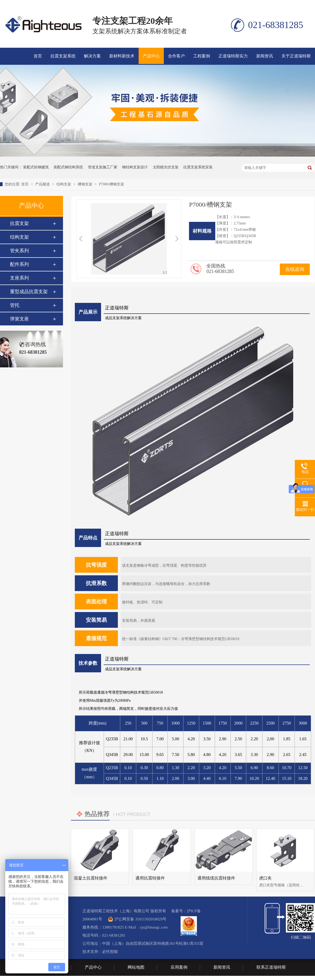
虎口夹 (265, 878)
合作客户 (176, 56)
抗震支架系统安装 (198, 167)
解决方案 (92, 56)
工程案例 (201, 56)
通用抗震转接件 (150, 878)
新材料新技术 (121, 56)
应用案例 (179, 967)
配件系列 (19, 264)
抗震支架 (19, 223)
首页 (38, 56)
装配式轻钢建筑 (36, 167)
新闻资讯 (264, 56)
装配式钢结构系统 (68, 167)
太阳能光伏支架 (165, 167)
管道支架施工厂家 (102, 167)
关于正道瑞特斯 (296, 56)
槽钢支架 (85, 184)
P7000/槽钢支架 (111, 184)
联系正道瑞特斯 (271, 967)
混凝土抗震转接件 (90, 878)
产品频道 (43, 184)
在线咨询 (294, 269)
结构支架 (64, 184)
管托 (14, 305)
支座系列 (19, 278)
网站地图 (136, 967)
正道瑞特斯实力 (233, 56)
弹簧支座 (19, 318)
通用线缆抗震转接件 (216, 878)
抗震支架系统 (63, 56)
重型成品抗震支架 (29, 291)
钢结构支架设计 (135, 167)
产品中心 (151, 56)
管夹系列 (19, 250)
